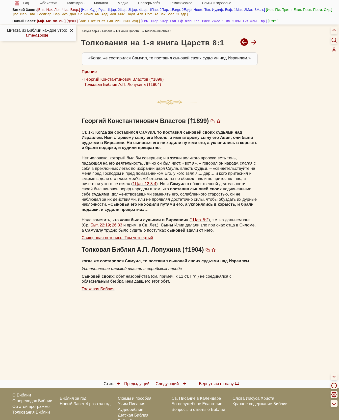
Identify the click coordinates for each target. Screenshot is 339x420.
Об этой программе (31, 406)
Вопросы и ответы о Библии (198, 409)
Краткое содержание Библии (260, 403)
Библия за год (73, 398)
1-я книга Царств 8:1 (183, 43)
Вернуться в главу (219, 383)
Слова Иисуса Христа (253, 398)
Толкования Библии (31, 412)
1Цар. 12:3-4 (144, 183)
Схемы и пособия (134, 398)
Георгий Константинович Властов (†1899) (124, 79)
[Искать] (334, 40)
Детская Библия (133, 415)
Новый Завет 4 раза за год (85, 403)
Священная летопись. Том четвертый (117, 237)
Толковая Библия (98, 289)
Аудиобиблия (130, 409)
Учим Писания (131, 403)
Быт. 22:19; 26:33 (106, 225)
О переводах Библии (32, 400)
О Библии (21, 395)
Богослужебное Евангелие (197, 403)
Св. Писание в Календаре (196, 398)
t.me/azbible (37, 35)
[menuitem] (334, 50)
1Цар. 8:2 (200, 220)
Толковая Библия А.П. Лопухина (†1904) (122, 84)
